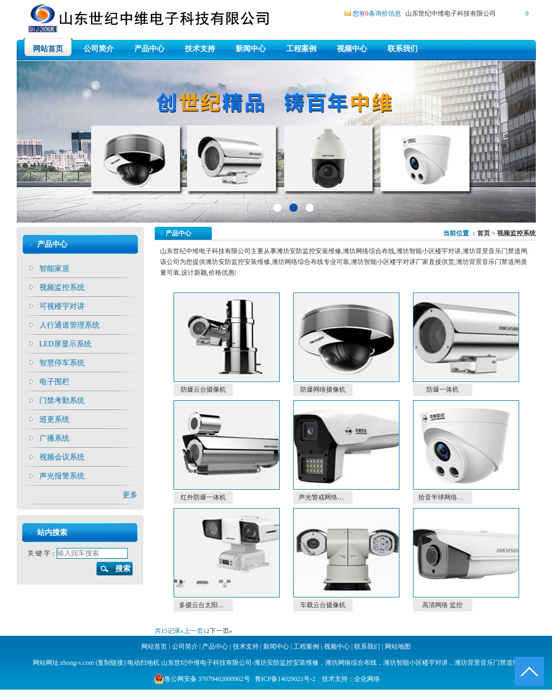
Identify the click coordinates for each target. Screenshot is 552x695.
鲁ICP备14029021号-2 (285, 679)
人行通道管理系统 (69, 325)
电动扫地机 (143, 662)
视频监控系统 (62, 287)
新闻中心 (251, 49)
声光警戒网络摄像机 (326, 497)
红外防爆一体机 (203, 497)
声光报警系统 (62, 476)
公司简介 (99, 49)
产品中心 (149, 49)
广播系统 (54, 438)
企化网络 (367, 679)
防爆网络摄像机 (323, 389)
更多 (129, 495)
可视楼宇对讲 (62, 306)
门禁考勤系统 (62, 401)
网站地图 (398, 646)
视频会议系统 (62, 457)
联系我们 (403, 49)
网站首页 (48, 49)
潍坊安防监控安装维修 (286, 662)
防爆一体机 (442, 389)
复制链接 (110, 662)
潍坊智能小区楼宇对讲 (415, 662)
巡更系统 (54, 419)
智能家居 (54, 269)
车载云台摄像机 (323, 605)
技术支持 (200, 49)
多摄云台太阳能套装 (206, 605)
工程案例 (301, 49)
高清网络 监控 (442, 605)
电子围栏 (54, 382)
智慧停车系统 (62, 363)
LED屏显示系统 (65, 344)
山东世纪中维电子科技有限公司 (450, 13)
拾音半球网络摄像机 (445, 497)
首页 (483, 233)
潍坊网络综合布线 (351, 662)
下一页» (221, 631)
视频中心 (352, 49)
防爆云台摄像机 (203, 389)
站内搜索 (52, 533)
